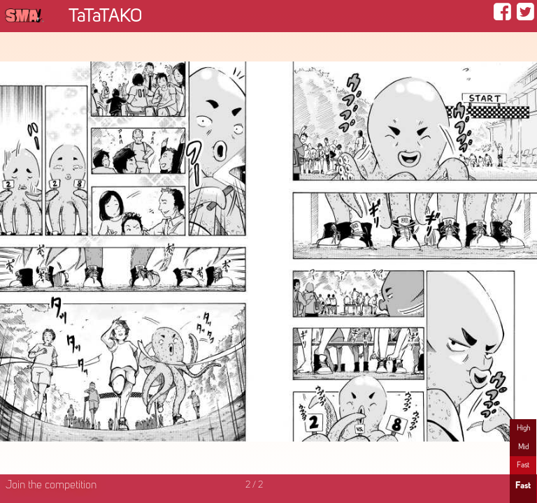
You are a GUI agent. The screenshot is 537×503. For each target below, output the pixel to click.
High (523, 428)
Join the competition (51, 485)
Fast (523, 465)
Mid (523, 447)
